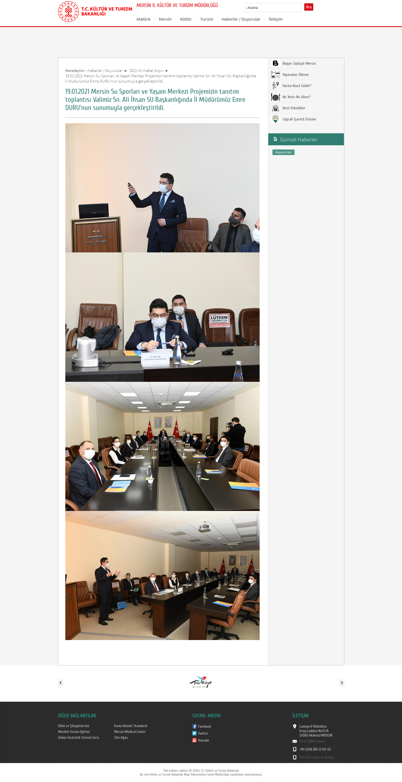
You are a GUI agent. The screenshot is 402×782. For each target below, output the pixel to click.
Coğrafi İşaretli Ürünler (294, 119)
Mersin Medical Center (130, 732)
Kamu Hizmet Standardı (130, 726)
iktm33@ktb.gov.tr (312, 741)
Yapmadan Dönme (290, 74)
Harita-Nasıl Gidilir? (291, 86)
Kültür (186, 19)
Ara (309, 6)
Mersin (165, 19)
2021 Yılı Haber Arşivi (146, 70)
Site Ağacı (121, 737)
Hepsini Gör (283, 152)
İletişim (276, 19)
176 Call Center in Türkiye (316, 757)
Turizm (206, 19)
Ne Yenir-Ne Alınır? (290, 97)
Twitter (203, 733)
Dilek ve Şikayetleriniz (73, 726)
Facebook (204, 726)
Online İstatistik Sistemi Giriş (78, 737)
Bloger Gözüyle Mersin (293, 63)
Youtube (203, 740)
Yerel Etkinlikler (288, 108)
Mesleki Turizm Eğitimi (74, 732)
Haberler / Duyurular (241, 19)
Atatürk (143, 19)
